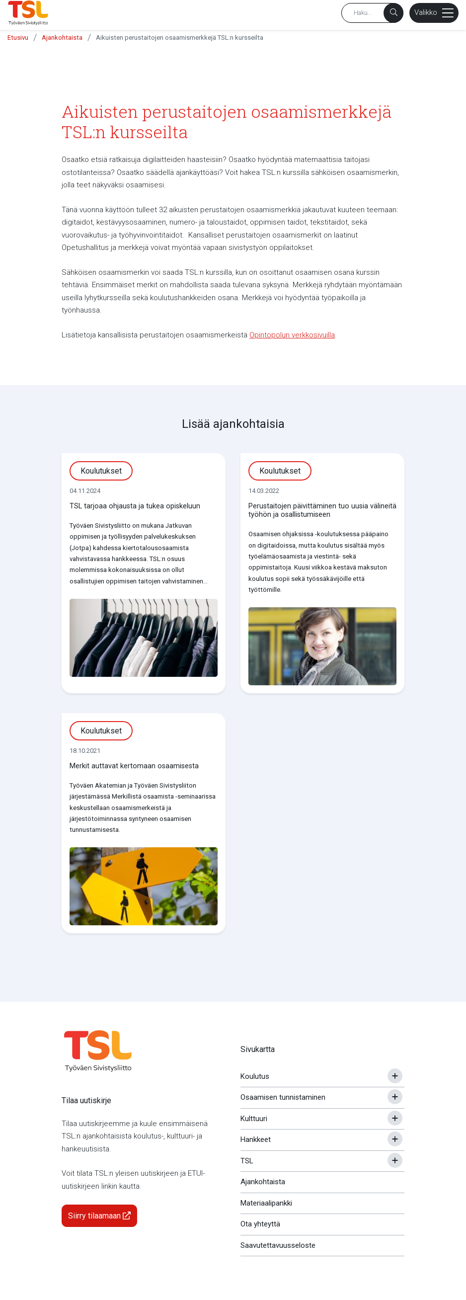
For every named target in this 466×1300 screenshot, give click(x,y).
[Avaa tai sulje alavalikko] (395, 1075)
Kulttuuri (253, 1118)
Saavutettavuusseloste (277, 1245)
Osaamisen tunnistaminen (282, 1097)
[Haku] (393, 13)
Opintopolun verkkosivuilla (292, 334)
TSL (246, 1160)
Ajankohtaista (62, 37)
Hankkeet (255, 1139)
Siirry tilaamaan (99, 1215)
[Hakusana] (372, 13)
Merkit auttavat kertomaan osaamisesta (134, 766)
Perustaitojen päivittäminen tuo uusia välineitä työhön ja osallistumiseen (322, 510)
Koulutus (254, 1076)
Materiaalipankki (266, 1203)
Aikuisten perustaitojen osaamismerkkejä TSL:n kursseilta (179, 37)
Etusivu (17, 37)
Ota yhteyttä (260, 1223)
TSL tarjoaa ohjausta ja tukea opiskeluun (135, 506)
